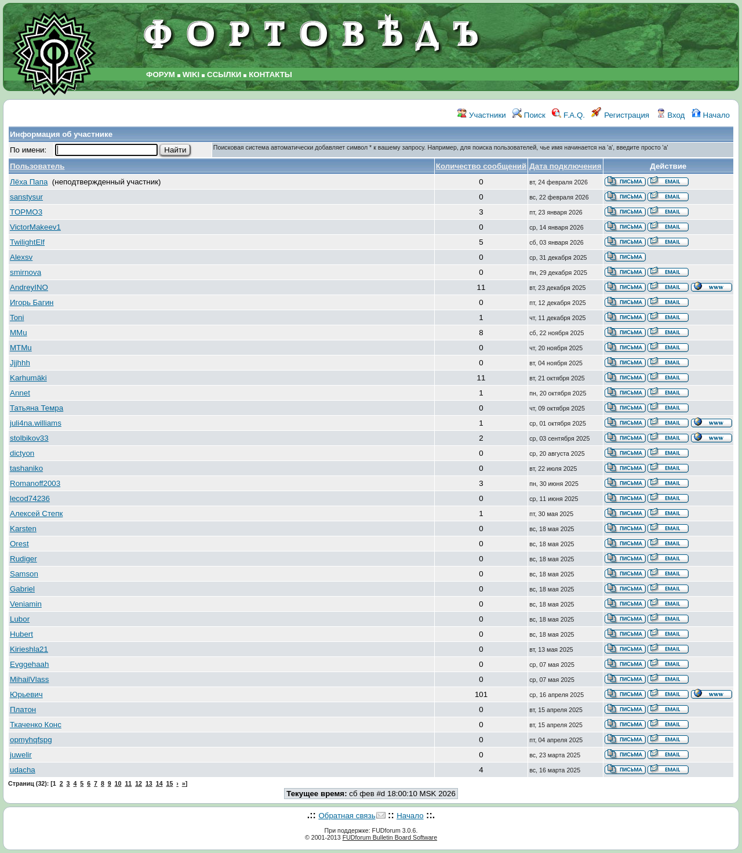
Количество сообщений (481, 166)
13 (149, 783)
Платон (23, 709)
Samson (24, 573)
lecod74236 (30, 498)
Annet (20, 393)
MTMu (21, 347)
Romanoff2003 (35, 483)
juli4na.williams (35, 423)
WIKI (191, 74)
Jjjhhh (20, 362)
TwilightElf (27, 242)
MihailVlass (29, 679)
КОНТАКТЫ (270, 74)
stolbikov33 (29, 438)
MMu (18, 332)
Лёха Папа (29, 181)
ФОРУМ (160, 74)
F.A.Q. (568, 115)
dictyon (22, 453)
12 (138, 783)
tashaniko (26, 468)
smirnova (25, 272)
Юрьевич (26, 694)
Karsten (23, 528)
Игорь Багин (31, 302)
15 (169, 783)
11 (128, 783)
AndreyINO (29, 287)
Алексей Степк (36, 513)
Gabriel (22, 589)
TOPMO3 (26, 212)
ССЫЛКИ (224, 74)
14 (159, 783)
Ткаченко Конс (35, 724)
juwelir (21, 754)
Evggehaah (29, 664)
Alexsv (21, 257)
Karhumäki (28, 377)
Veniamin (26, 604)
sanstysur (26, 197)
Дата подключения (565, 166)
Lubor (20, 619)
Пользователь (37, 166)
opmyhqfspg (31, 739)
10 (118, 783)
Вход (670, 115)
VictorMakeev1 (35, 227)
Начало (711, 115)
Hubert (21, 634)
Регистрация (620, 115)
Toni (17, 317)
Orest (19, 543)
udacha (22, 769)
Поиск (528, 115)
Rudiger (23, 558)
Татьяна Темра (36, 408)
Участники (481, 115)
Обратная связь (346, 815)
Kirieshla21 (29, 649)
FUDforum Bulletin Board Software (390, 837)
